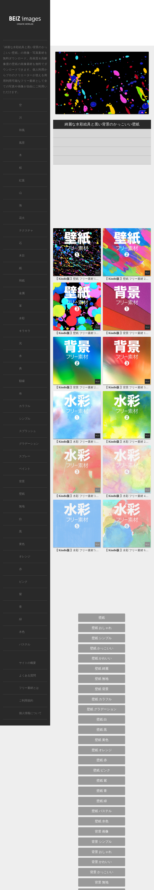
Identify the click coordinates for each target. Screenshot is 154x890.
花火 (22, 217)
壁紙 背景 (101, 689)
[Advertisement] (102, 26)
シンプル (24, 418)
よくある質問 (27, 675)
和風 (22, 130)
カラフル (24, 406)
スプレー (24, 456)
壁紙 (15, 64)
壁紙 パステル (102, 811)
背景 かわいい (102, 862)
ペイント (24, 468)
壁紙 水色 (101, 821)
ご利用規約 (26, 700)
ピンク (23, 581)
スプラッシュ (27, 431)
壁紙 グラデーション (102, 709)
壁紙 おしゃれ (102, 628)
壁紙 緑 (101, 801)
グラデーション (29, 443)
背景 (22, 481)
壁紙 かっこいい (101, 648)
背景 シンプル (102, 841)
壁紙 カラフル (102, 699)
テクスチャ (26, 230)
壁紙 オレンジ (102, 750)
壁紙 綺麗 (101, 668)
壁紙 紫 (101, 780)
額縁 (22, 380)
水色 (22, 631)
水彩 (22, 318)
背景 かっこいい (101, 872)
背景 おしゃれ (102, 852)
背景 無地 (101, 882)
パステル (24, 644)
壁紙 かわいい (102, 658)
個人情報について (30, 713)
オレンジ (24, 556)
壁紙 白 (101, 719)
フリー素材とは (29, 687)
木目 (22, 255)
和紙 (22, 280)
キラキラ (24, 330)
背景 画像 (101, 831)
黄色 (22, 544)
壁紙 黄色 (101, 740)
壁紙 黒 (101, 729)
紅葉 (22, 180)
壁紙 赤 (101, 760)
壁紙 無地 (101, 678)
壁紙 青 (101, 790)
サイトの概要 (27, 662)
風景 (22, 142)
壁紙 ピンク (101, 770)
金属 (22, 293)
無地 (22, 506)
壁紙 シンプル (102, 638)
